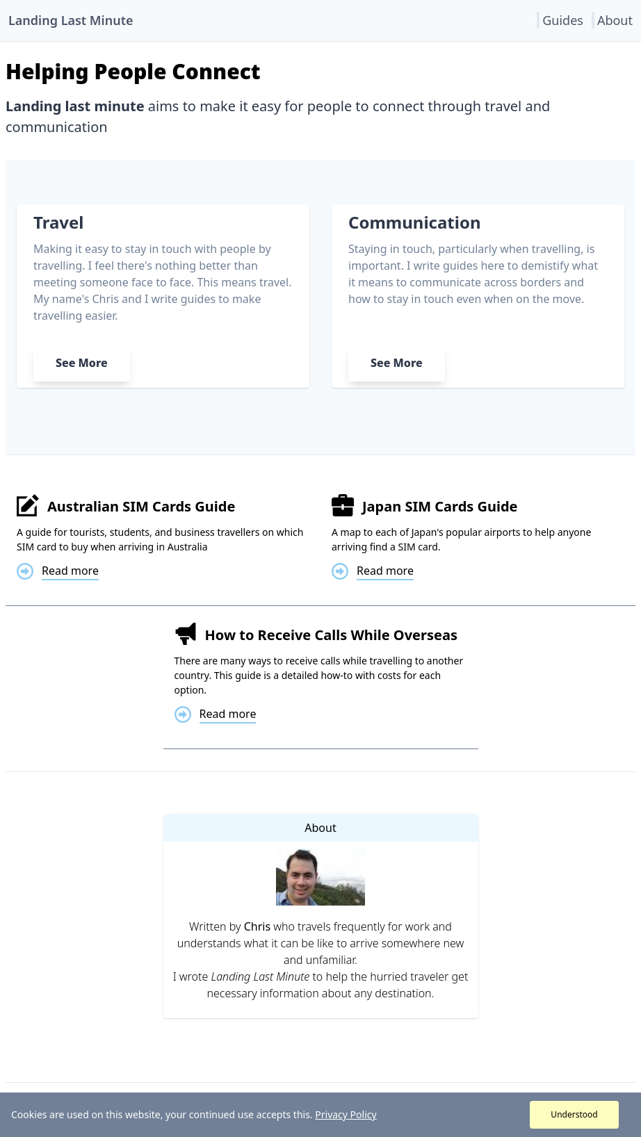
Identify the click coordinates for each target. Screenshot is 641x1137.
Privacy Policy (345, 1114)
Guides (562, 20)
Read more (70, 570)
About (615, 20)
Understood (574, 1114)
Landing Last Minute (70, 20)
